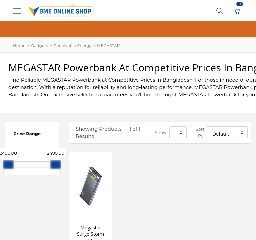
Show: (161, 132)
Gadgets (39, 45)
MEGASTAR (108, 45)
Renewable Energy (72, 45)
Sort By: (200, 132)
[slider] (8, 164)
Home (19, 45)
